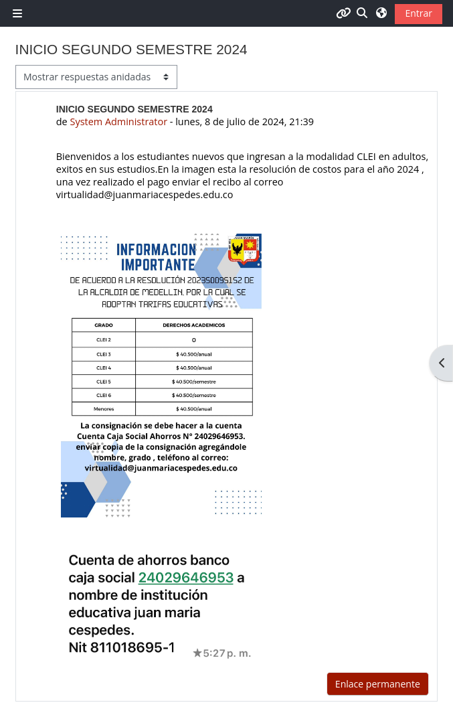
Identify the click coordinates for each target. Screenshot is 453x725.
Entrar (418, 13)
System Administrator (118, 121)
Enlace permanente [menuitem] (377, 683)
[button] (362, 13)
